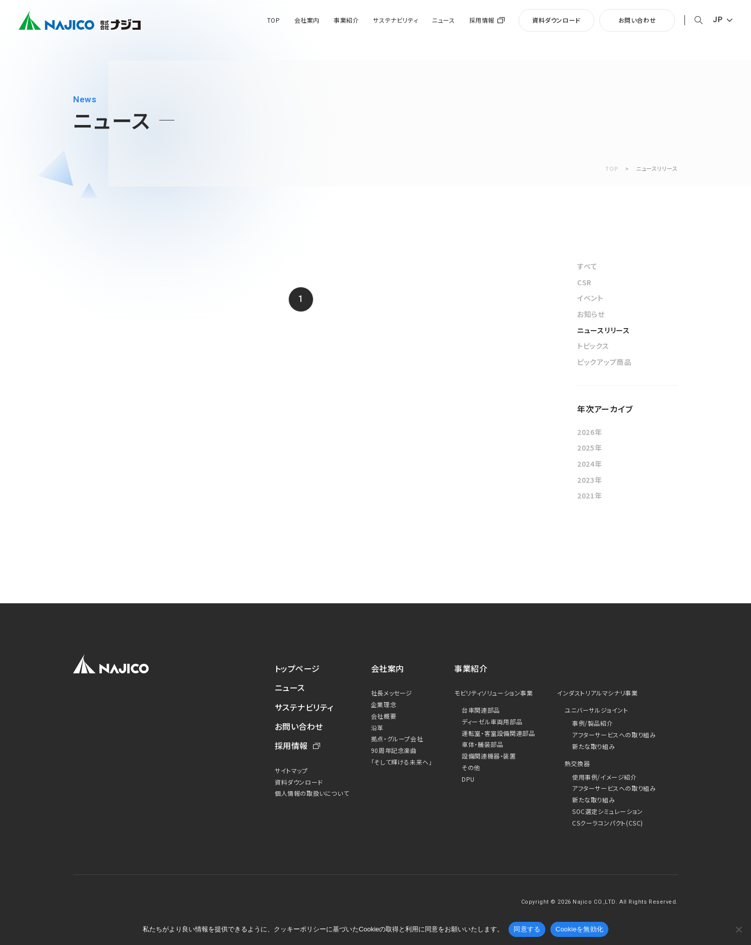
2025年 (589, 448)
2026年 (589, 432)
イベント (590, 298)
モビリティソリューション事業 (493, 692)
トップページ (297, 668)
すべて (587, 266)
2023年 (589, 480)
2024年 (589, 464)
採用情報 (481, 20)
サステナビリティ (395, 20)
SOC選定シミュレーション (607, 811)
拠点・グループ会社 (397, 738)
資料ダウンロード (556, 20)
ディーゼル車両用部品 (492, 721)
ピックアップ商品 (604, 362)
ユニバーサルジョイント (597, 710)
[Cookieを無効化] (738, 929)
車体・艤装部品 (482, 744)
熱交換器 (577, 763)
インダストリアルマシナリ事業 (597, 692)
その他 (471, 767)
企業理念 (383, 704)
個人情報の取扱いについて (312, 793)
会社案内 (307, 20)
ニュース (443, 20)
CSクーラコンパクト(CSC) (607, 822)
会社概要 (383, 716)
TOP (273, 20)
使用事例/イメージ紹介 (604, 777)
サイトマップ (291, 770)
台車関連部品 (481, 710)
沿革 (377, 727)
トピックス (593, 346)
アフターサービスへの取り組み (614, 734)
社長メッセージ (391, 692)
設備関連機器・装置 (489, 755)
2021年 (589, 495)
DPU (468, 779)
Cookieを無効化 (579, 929)
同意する (527, 929)
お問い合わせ (637, 20)
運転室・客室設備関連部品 (498, 733)
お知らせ (591, 314)
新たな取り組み (593, 746)
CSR (584, 282)
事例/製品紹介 (592, 723)
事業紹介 (346, 20)
